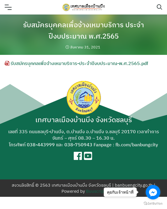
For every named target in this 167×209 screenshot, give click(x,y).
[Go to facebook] (153, 192)
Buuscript (96, 191)
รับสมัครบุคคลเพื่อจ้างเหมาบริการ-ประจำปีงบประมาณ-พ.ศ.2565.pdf (76, 63)
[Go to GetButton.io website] (153, 203)
